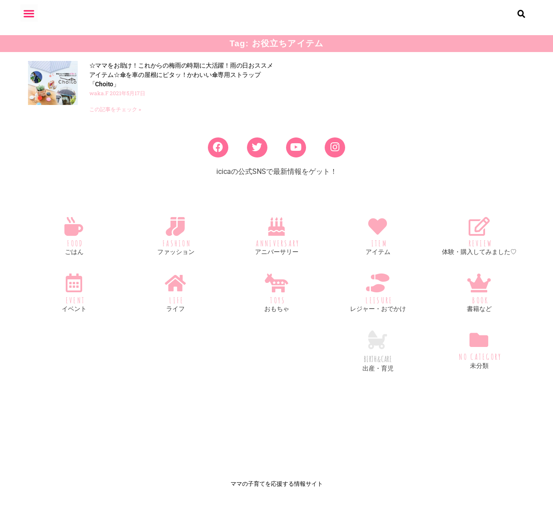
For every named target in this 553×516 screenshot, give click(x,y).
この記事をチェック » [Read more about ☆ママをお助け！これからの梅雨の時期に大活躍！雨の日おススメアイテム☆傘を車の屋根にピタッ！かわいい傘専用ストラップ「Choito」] (115, 116)
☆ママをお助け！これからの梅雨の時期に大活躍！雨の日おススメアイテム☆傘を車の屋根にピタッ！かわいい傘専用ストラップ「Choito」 (181, 82)
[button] (29, 13)
